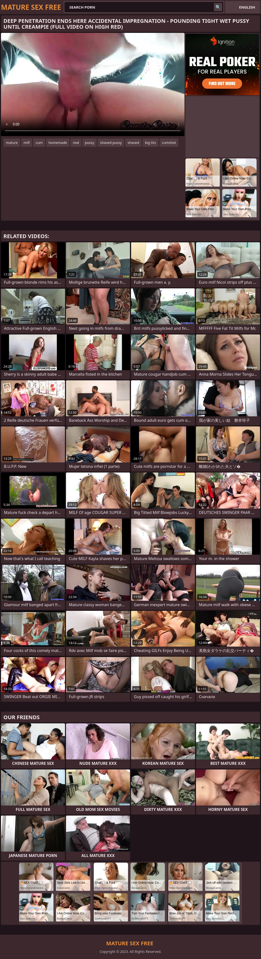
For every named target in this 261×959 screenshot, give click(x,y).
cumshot (169, 142)
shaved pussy (111, 142)
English (247, 7)
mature (12, 142)
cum (39, 142)
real (76, 142)
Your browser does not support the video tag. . (92, 84)
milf (27, 142)
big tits (150, 142)
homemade (58, 142)
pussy (89, 142)
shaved (133, 142)
